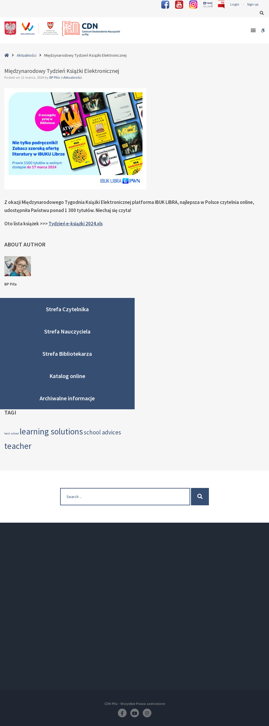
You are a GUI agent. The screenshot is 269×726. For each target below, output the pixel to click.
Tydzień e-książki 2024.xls (76, 223)
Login (234, 4)
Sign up (253, 4)
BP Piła (55, 77)
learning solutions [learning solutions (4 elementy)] (51, 431)
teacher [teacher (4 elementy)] (17, 446)
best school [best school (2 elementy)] (11, 433)
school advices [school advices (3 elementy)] (102, 432)
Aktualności (26, 55)
